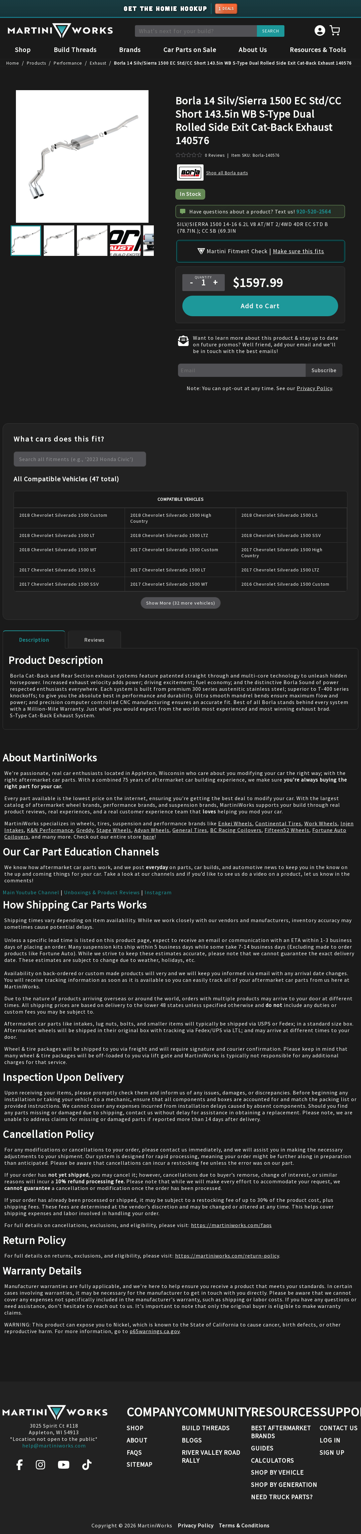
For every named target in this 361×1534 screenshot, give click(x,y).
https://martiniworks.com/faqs (231, 1223)
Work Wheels (320, 822)
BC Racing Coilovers (236, 828)
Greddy (84, 828)
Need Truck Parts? (282, 1497)
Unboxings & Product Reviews (102, 891)
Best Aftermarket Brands (281, 1432)
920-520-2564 (313, 212)
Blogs (192, 1440)
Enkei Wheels (235, 822)
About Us (253, 50)
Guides (262, 1448)
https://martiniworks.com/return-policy (227, 1254)
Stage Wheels (113, 828)
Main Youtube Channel (31, 891)
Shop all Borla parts (227, 173)
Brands (130, 50)
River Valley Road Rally (211, 1456)
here (148, 835)
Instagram (158, 891)
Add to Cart (260, 304)
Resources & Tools (318, 50)
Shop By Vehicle (277, 1472)
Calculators (272, 1460)
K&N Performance (50, 828)
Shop (23, 50)
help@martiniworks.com (54, 1445)
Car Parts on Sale (189, 50)
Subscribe (324, 369)
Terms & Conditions (244, 1525)
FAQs (134, 1452)
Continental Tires (278, 822)
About (137, 1440)
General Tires (189, 828)
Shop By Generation (284, 1485)
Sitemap (139, 1464)
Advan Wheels (151, 828)
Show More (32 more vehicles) (180, 602)
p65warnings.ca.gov (155, 1330)
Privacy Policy (314, 387)
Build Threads (75, 50)
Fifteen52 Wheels (287, 828)
